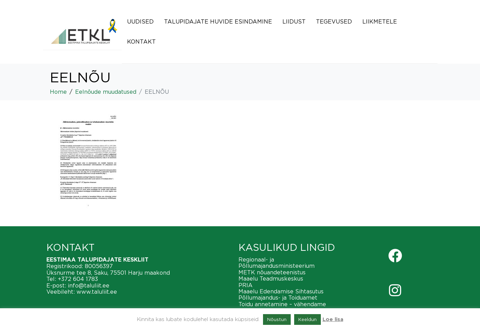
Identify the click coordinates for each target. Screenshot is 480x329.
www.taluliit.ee (96, 292)
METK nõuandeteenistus (272, 272)
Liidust (294, 21)
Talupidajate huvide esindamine (218, 21)
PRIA (245, 285)
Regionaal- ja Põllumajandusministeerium (276, 262)
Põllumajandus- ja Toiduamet (277, 297)
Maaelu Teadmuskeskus (270, 278)
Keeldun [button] (307, 319)
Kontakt (141, 41)
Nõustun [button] (277, 319)
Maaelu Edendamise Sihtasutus (281, 291)
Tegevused (334, 21)
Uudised (140, 21)
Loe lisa (333, 319)
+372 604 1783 (78, 279)
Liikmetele (379, 21)
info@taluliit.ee (88, 285)
